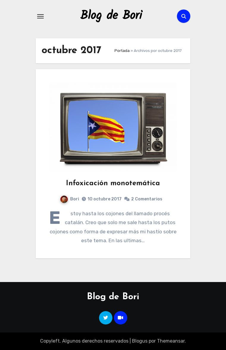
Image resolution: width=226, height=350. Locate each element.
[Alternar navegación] (40, 16)
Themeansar (171, 341)
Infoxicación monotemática (113, 183)
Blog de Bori (111, 16)
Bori (69, 199)
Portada (122, 50)
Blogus (139, 341)
